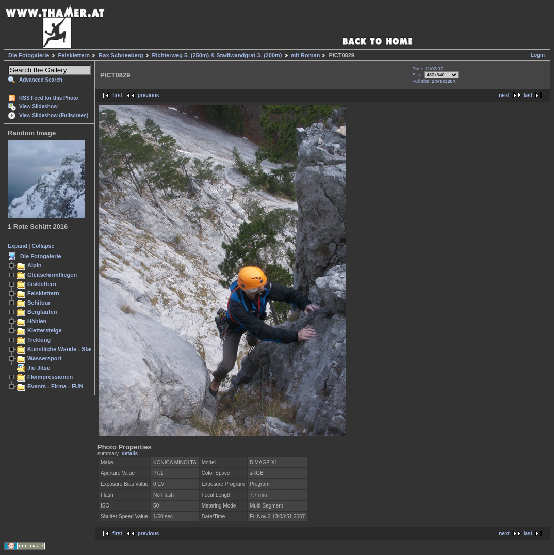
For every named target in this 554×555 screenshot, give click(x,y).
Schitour (39, 302)
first (117, 95)
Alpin (34, 265)
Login (538, 55)
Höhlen (36, 321)
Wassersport (44, 358)
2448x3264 (443, 81)
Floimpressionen (50, 377)
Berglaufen (42, 312)
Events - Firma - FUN (55, 386)
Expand (17, 246)
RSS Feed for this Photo (48, 98)
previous (148, 95)
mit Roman (305, 55)
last (528, 95)
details (130, 453)
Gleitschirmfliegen (52, 275)
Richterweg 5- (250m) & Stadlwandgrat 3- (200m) (217, 55)
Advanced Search (40, 80)
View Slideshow (38, 106)
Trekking (39, 340)
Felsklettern (74, 55)
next (504, 95)
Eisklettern (41, 284)
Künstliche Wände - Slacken (65, 349)
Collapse (43, 246)
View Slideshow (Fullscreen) (53, 115)
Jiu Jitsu (39, 367)
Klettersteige (44, 330)
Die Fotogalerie (28, 55)
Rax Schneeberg (121, 55)
